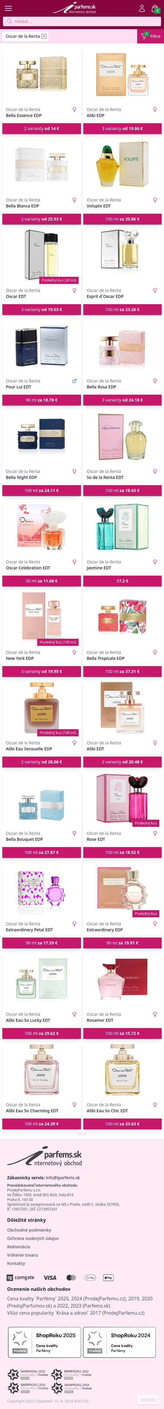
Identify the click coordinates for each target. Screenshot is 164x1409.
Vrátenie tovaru (22, 1255)
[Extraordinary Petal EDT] (42, 889)
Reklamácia (18, 1246)
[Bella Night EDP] (42, 436)
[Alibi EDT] (123, 708)
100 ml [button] (122, 219)
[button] (122, 581)
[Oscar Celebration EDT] (42, 527)
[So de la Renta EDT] (123, 436)
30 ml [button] (41, 581)
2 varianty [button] (41, 128)
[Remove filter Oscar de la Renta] (44, 36)
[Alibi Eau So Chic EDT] (123, 1070)
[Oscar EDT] (42, 255)
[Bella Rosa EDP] (123, 346)
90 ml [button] (41, 400)
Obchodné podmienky (29, 1230)
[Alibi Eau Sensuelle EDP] (42, 708)
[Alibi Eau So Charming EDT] (42, 1070)
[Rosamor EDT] (123, 979)
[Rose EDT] (123, 798)
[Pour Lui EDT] (42, 346)
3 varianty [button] (122, 128)
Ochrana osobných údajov (33, 1238)
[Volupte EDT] (123, 165)
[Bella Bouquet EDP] (42, 798)
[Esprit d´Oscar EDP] (123, 255)
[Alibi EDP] (123, 74)
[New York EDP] (42, 617)
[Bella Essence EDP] (42, 74)
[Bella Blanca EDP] (42, 165)
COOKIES (148, 1400)
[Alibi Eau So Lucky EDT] (42, 979)
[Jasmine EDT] (123, 527)
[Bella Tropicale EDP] (123, 617)
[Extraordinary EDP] (123, 889)
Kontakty (16, 1263)
